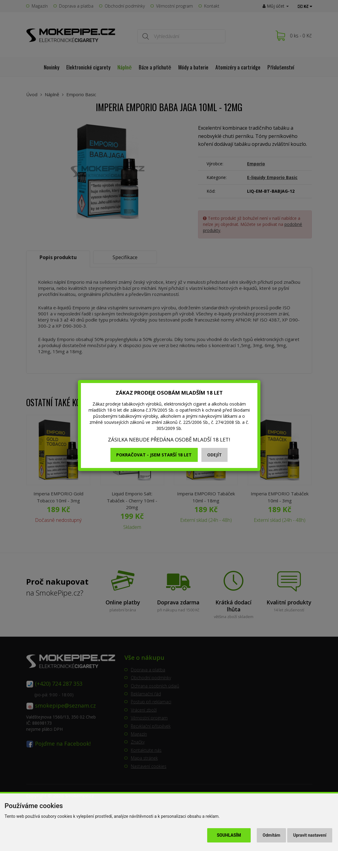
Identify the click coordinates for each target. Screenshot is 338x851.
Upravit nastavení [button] (309, 835)
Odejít (214, 455)
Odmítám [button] (271, 835)
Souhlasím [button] (229, 835)
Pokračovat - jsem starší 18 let (154, 455)
